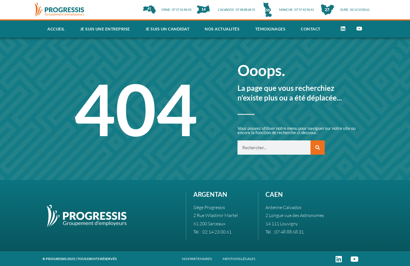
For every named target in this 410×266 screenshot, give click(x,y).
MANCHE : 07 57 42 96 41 (296, 9)
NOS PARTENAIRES (197, 259)
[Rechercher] (317, 147)
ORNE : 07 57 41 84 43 (176, 9)
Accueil (56, 28)
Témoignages (270, 28)
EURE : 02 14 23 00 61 (355, 9)
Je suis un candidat (167, 28)
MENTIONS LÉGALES (239, 259)
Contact (310, 28)
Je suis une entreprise (105, 28)
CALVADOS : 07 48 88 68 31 (236, 9)
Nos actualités (222, 28)
